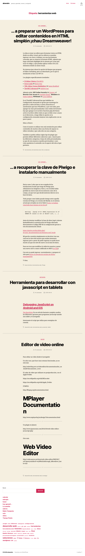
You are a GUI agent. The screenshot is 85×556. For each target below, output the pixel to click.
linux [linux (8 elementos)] (33, 531)
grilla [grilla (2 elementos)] (25, 526)
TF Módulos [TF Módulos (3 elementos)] (26, 538)
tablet (49, 327)
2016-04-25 (49, 350)
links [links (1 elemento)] (30, 531)
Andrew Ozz (44, 89)
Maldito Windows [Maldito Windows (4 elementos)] (8, 533)
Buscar (4, 488)
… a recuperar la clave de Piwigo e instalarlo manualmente (42, 170)
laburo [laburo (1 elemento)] (27, 531)
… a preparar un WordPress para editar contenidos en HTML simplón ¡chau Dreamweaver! (42, 35)
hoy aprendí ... (42, 25)
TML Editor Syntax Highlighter (35, 86)
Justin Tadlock (28, 97)
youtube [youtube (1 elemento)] (15, 540)
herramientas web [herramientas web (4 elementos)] (8, 529)
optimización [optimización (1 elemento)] (19, 533)
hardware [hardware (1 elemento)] (28, 526)
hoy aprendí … (7, 504)
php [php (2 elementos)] (28, 533)
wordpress (46, 150)
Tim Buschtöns (28, 312)
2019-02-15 (49, 46)
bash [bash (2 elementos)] (9, 523)
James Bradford (53, 86)
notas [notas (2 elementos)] (15, 533)
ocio (4, 513)
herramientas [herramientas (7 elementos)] (36, 526)
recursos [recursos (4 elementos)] (31, 535)
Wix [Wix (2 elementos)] (38, 538)
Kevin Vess (38, 84)
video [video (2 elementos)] (35, 538)
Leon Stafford (47, 97)
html (42, 150)
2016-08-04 (48, 292)
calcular (5, 497)
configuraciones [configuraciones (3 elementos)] (29, 523)
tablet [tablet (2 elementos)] (14, 538)
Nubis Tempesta (8, 511)
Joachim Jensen (45, 94)
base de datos (28, 265)
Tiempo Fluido (7, 518)
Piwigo (43, 265)
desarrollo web (28, 327)
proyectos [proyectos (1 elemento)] (26, 535)
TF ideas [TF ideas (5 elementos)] (19, 538)
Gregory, (52, 92)
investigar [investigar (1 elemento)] (8, 531)
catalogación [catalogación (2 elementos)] (21, 523)
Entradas (73, 3)
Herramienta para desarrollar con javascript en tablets (42, 285)
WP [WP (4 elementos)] (12, 540)
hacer (42, 339)
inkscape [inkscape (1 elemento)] (4, 531)
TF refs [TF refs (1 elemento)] (31, 538)
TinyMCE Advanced (31, 89)
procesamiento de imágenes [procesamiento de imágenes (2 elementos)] (9, 535)
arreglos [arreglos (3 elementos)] (5, 523)
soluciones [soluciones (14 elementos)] (8, 538)
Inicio (67, 3)
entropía (42, 277)
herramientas (28, 150)
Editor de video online (42, 344)
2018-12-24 (49, 177)
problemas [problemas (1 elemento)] (32, 533)
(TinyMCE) (33, 81)
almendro (6, 3)
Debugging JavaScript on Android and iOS (38, 306)
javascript (44, 327)
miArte (5, 509)
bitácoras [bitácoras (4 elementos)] (14, 523)
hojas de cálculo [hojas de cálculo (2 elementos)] (26, 528)
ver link (55, 249)
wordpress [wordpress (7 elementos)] (6, 540)
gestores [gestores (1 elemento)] (19, 526)
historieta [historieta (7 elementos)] (18, 529)
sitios (4, 516)
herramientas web (36, 150)
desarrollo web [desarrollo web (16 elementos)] (10, 526)
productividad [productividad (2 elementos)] (20, 535)
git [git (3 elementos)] (22, 526)
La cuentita (6, 506)
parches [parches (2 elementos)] (25, 533)
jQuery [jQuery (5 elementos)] (18, 531)
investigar (44, 475)
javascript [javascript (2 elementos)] (13, 531)
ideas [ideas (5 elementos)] (39, 529)
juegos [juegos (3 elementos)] (23, 531)
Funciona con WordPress (21, 552)
